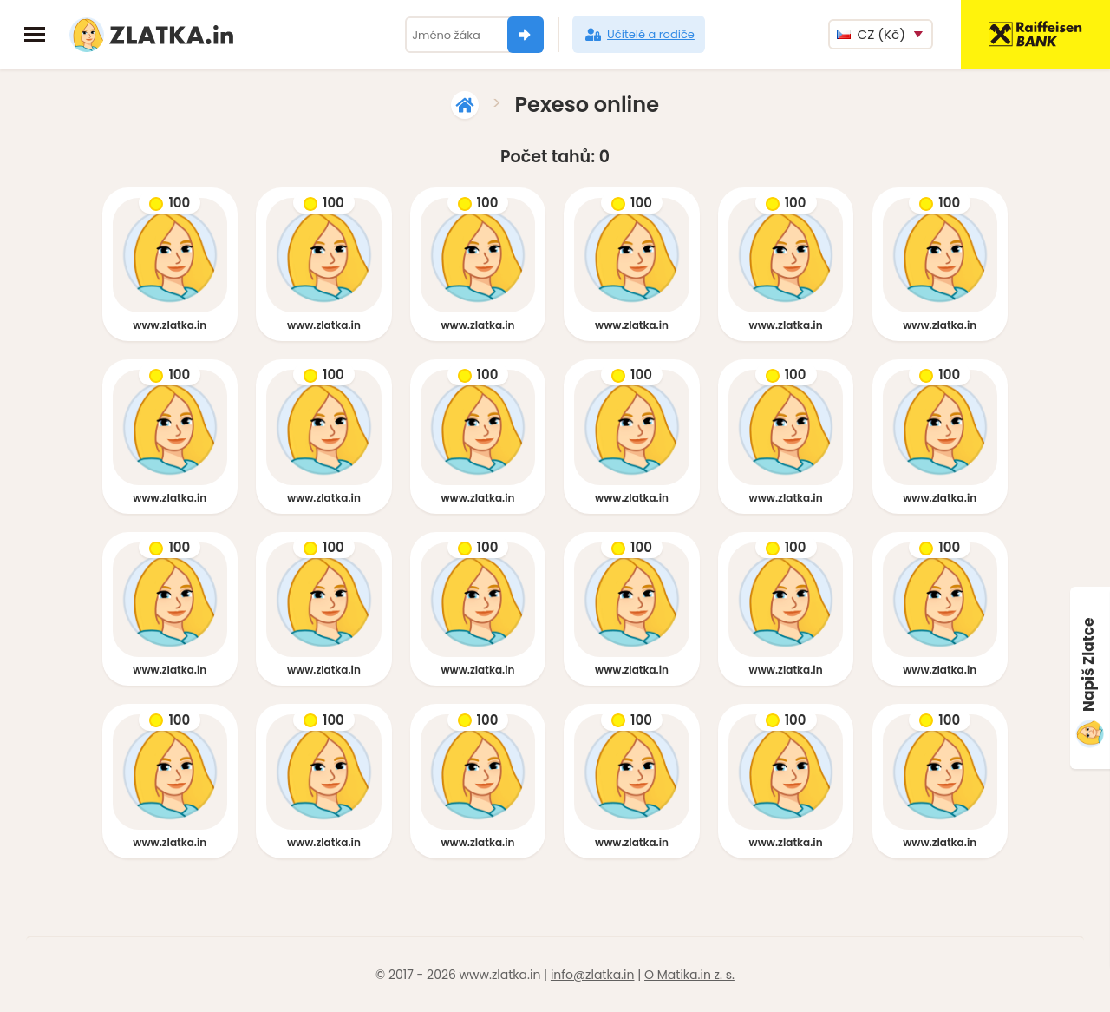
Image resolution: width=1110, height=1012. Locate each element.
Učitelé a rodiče (639, 34)
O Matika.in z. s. (689, 974)
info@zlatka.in (593, 974)
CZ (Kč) (871, 34)
